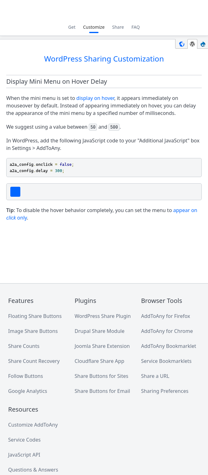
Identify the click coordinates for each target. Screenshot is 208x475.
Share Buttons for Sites (102, 376)
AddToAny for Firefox (165, 316)
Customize (93, 27)
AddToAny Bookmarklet (168, 346)
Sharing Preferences (164, 391)
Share (118, 27)
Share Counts (23, 346)
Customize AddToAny (33, 424)
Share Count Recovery (34, 361)
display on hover (95, 98)
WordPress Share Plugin (103, 316)
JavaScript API (24, 454)
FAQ (135, 27)
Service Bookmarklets (166, 361)
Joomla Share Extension (102, 346)
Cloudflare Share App (99, 361)
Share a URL (155, 376)
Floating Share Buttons (35, 316)
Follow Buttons (25, 376)
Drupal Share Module (99, 331)
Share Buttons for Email (102, 391)
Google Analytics (27, 391)
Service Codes (24, 439)
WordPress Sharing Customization (104, 58)
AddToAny (104, 11)
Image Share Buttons (33, 331)
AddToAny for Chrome (167, 331)
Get (71, 27)
